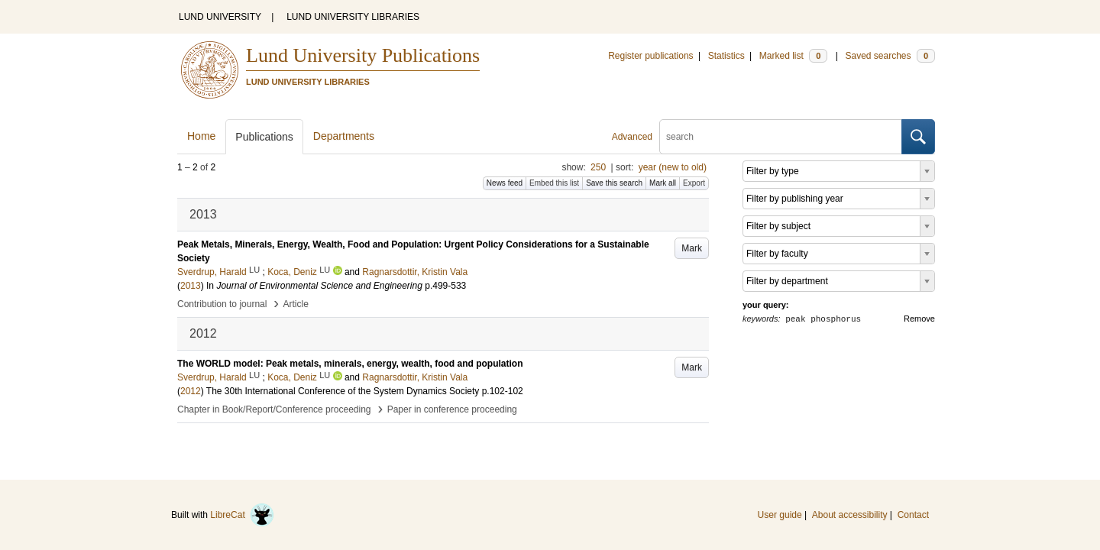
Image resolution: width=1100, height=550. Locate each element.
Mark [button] (691, 248)
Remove (919, 318)
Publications (264, 137)
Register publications (650, 55)
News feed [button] (504, 183)
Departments (343, 136)
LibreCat (242, 515)
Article (296, 304)
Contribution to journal (222, 304)
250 (598, 167)
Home (201, 136)
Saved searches (890, 55)
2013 (190, 285)
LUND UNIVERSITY (220, 16)
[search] (780, 136)
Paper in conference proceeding (452, 409)
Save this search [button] (614, 183)
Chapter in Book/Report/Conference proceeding (274, 409)
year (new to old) (673, 167)
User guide (780, 515)
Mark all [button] (662, 183)
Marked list (793, 55)
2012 (190, 391)
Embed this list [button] (554, 183)
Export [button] (694, 183)
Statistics (726, 55)
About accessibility (850, 515)
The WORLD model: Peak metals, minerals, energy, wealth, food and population (350, 363)
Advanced (632, 136)
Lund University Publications (363, 55)
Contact (913, 515)
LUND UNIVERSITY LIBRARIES (352, 16)
